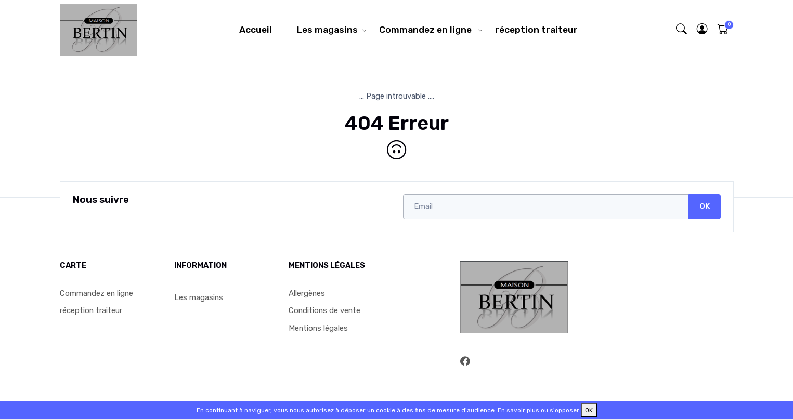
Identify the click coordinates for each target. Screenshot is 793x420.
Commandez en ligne (426, 29)
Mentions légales (318, 328)
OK (704, 206)
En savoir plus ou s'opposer (538, 410)
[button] (702, 29)
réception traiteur (536, 29)
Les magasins (327, 29)
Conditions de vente (324, 310)
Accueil (255, 29)
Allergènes (307, 293)
